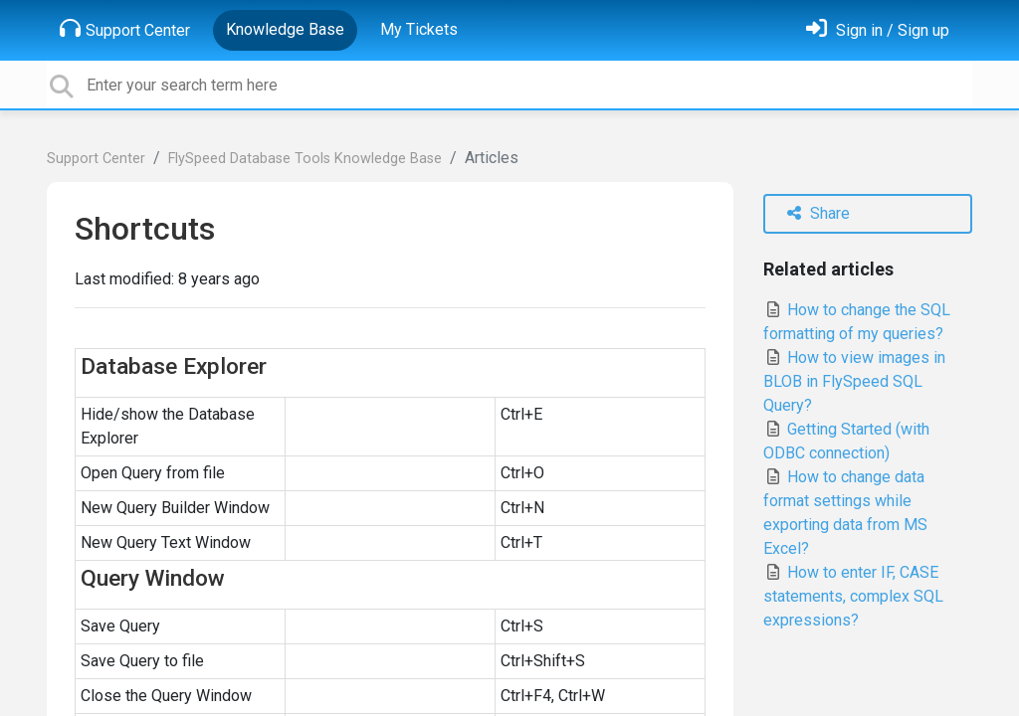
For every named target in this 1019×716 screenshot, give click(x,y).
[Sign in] (877, 30)
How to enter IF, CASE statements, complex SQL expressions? (853, 596)
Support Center (125, 29)
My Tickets (419, 29)
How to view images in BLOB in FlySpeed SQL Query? (854, 381)
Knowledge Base (285, 29)
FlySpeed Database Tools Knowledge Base (305, 158)
